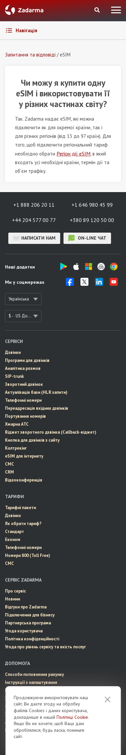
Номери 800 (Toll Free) (27, 555)
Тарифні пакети (20, 507)
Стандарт (14, 531)
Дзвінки (13, 352)
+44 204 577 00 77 (34, 220)
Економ (12, 539)
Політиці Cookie (72, 735)
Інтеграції (15, 690)
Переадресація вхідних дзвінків (36, 408)
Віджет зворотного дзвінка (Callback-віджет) (50, 432)
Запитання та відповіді (28, 698)
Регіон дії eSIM (73, 153)
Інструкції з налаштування (31, 682)
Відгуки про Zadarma (26, 607)
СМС (9, 464)
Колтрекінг (16, 448)
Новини (12, 599)
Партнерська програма (28, 623)
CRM (9, 472)
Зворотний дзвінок (24, 384)
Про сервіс (15, 591)
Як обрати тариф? (23, 523)
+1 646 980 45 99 (92, 204)
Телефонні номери (23, 400)
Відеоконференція (23, 480)
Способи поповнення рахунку (34, 674)
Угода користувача (24, 631)
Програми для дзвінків (27, 360)
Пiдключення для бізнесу (30, 615)
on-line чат (87, 238)
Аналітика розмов (23, 368)
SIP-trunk (14, 376)
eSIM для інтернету (24, 456)
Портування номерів (25, 416)
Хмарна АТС (17, 424)
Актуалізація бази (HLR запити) (36, 392)
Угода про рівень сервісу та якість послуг (45, 647)
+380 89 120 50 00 (92, 220)
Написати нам (34, 238)
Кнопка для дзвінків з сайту (32, 440)
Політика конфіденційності (32, 639)
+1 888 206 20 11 (34, 204)
